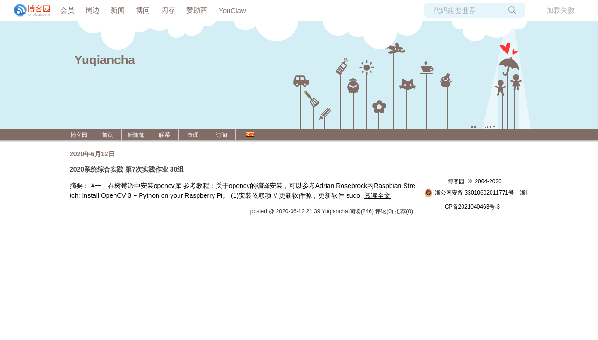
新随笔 (136, 135)
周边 (92, 10)
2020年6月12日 (92, 154)
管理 (193, 135)
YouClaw (232, 10)
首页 (107, 135)
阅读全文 (377, 195)
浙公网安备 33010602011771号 (469, 192)
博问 (143, 10)
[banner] (28, 10)
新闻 (118, 10)
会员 (67, 10)
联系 (164, 135)
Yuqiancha (104, 60)
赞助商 (196, 10)
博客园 (79, 135)
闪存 (168, 10)
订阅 (221, 135)
